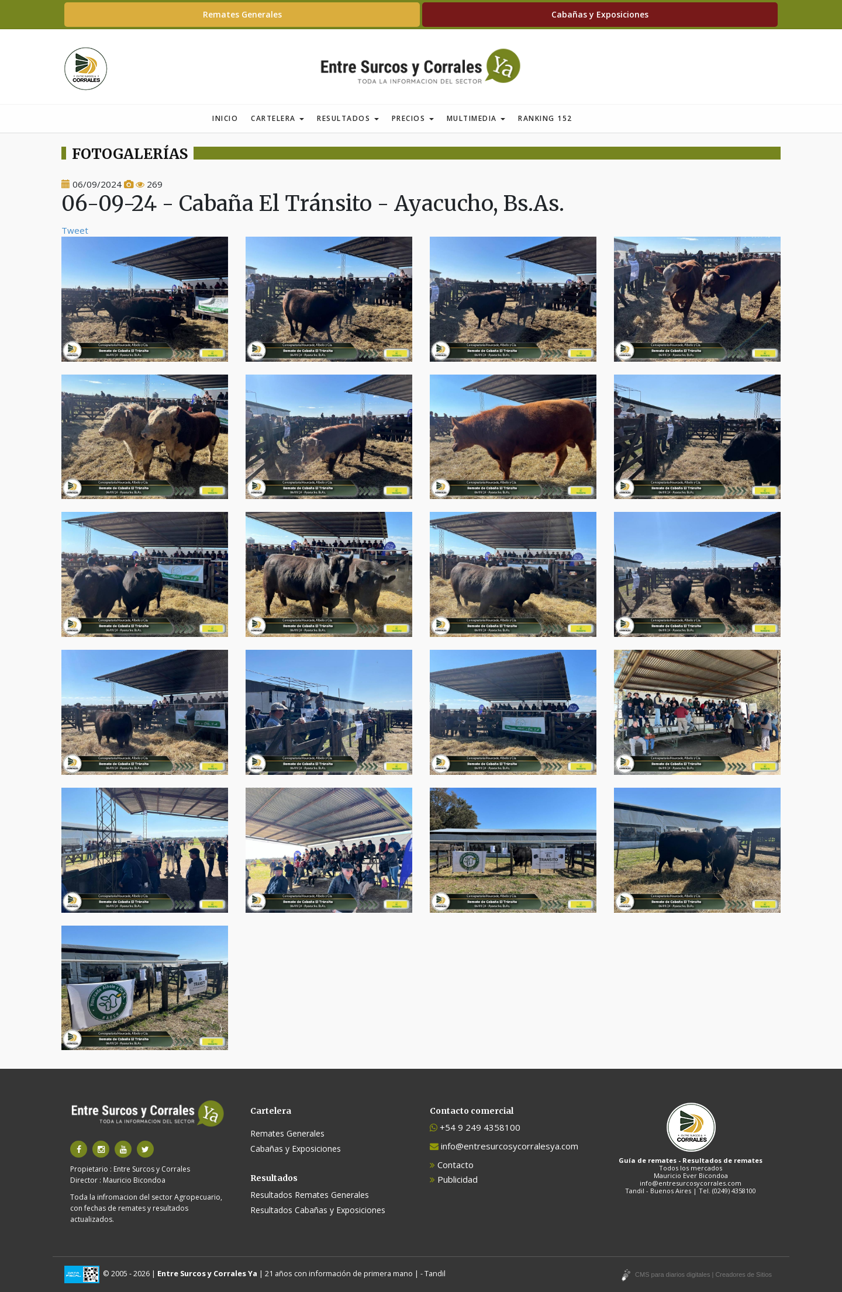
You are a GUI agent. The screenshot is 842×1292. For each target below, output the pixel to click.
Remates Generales (242, 14)
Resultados (348, 118)
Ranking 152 (545, 118)
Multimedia (476, 118)
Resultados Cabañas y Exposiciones (317, 1209)
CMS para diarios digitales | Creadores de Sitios (703, 1274)
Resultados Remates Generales (309, 1194)
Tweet (74, 230)
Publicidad (454, 1179)
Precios (413, 118)
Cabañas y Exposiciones (599, 14)
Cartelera (277, 118)
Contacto (452, 1164)
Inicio (225, 118)
